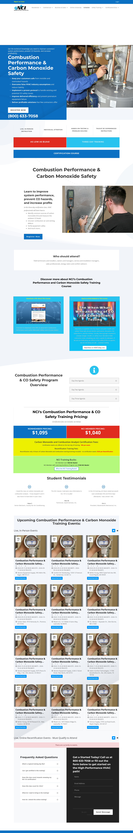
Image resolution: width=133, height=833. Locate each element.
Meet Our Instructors (21, 817)
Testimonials (19, 820)
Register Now (33, 203)
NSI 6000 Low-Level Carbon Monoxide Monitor (66, 818)
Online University (75, 7)
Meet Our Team (20, 814)
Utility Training (96, 7)
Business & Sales (60, 7)
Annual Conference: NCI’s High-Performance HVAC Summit (43, 820)
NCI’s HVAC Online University (44, 812)
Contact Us (106, 812)
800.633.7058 (112, 809)
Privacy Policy (85, 831)
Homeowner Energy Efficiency (89, 813)
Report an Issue (19, 2)
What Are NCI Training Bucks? (66, 435)
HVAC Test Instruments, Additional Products (43, 815)
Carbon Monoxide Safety (88, 811)
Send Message (103, 778)
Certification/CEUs (111, 7)
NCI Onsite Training (42, 809)
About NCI (18, 812)
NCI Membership (64, 806)
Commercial (47, 7)
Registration (21, 544)
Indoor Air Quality (86, 816)
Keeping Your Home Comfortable (87, 819)
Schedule (87, 7)
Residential (35, 7)
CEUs (47, 826)
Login (117, 2)
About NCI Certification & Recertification (43, 825)
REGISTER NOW (18, 76)
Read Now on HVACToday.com (94, 314)
